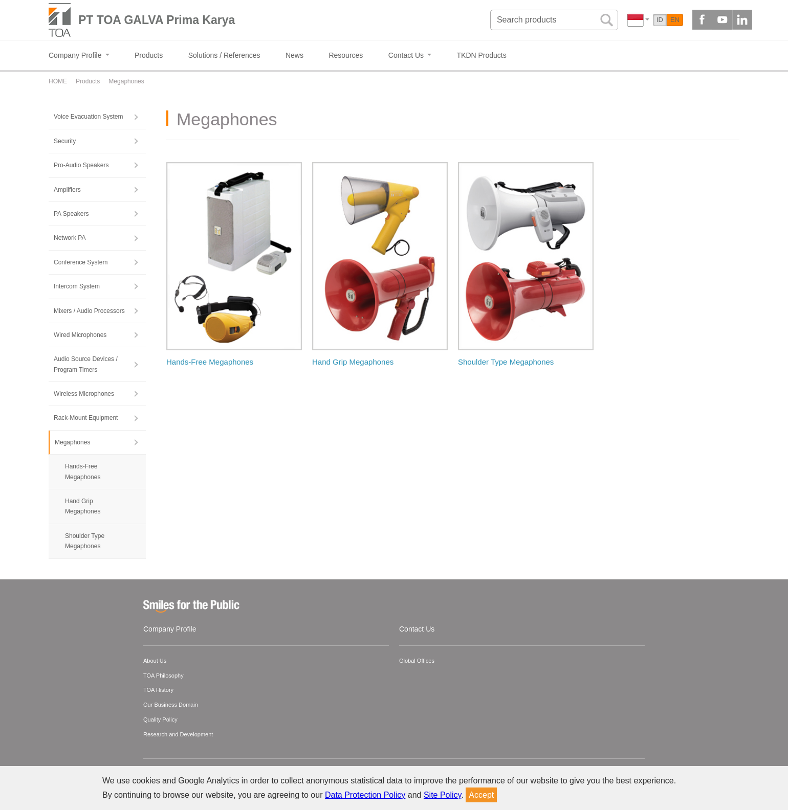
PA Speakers (71, 213)
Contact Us (416, 629)
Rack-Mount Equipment (86, 417)
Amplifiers (67, 189)
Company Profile (169, 629)
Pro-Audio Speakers (81, 165)
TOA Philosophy (163, 675)
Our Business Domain (170, 705)
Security (65, 141)
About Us (154, 661)
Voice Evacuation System (88, 116)
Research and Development (178, 734)
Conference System (80, 262)
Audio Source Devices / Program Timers (86, 364)
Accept (481, 795)
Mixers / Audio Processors (89, 310)
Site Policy (443, 795)
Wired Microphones (80, 335)
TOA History (158, 690)
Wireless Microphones (84, 393)
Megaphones (72, 442)
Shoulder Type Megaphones (84, 541)
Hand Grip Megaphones (82, 506)
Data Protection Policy (365, 795)
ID (659, 20)
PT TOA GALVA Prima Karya (156, 20)
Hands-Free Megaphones (82, 471)
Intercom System (77, 286)
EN (675, 20)
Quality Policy (160, 719)
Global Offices (416, 661)
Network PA (69, 237)
